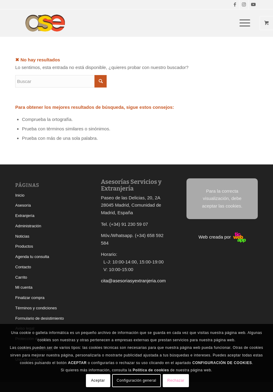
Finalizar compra (29, 297)
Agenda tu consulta (32, 256)
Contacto (23, 267)
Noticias (22, 236)
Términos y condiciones (36, 308)
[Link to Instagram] (243, 4)
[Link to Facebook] (234, 4)
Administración (28, 226)
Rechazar (175, 380)
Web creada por (222, 236)
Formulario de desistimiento (39, 318)
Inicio (19, 195)
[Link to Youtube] (253, 4)
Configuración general (136, 380)
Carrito (21, 277)
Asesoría (23, 205)
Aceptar (98, 380)
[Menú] (241, 23)
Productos (24, 246)
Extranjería (24, 215)
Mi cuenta (23, 287)
